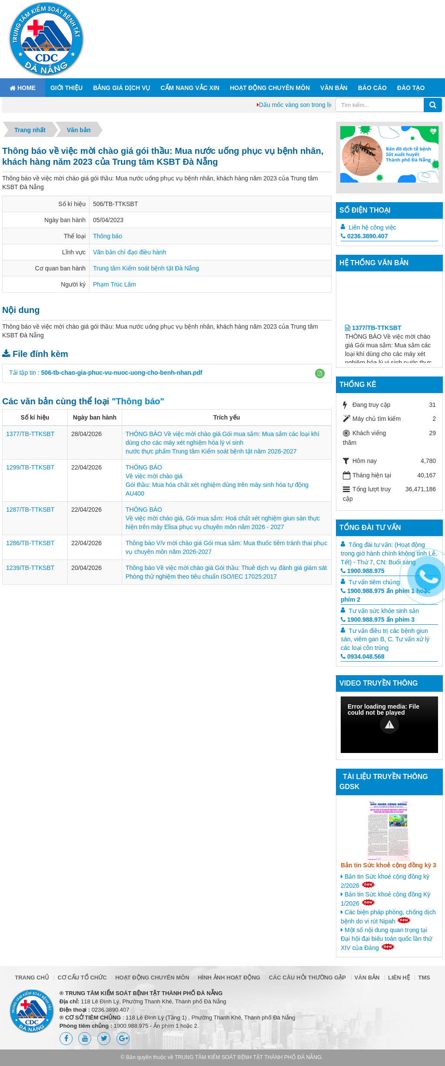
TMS (424, 977)
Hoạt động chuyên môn (270, 87)
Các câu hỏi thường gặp (307, 977)
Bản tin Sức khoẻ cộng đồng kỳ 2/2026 (385, 881)
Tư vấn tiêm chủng (374, 582)
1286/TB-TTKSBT (30, 543)
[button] (320, 373)
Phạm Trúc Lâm (114, 284)
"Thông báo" (138, 401)
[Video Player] (389, 724)
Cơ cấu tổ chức (81, 977)
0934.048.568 (363, 656)
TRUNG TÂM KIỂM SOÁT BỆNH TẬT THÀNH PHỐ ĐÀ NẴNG (248, 1057)
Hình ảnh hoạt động (229, 977)
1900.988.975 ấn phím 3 (378, 619)
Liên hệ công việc (372, 227)
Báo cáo (372, 87)
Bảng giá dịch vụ (121, 87)
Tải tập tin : (106, 372)
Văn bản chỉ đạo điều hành (129, 252)
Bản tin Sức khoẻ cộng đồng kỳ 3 (388, 865)
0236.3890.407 (364, 236)
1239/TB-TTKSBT (30, 567)
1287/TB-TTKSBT (30, 509)
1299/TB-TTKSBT (30, 467)
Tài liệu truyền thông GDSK (383, 781)
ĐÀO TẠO (411, 87)
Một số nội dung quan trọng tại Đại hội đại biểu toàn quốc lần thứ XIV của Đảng (386, 938)
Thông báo (107, 236)
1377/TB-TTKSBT (30, 433)
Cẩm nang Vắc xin (189, 87)
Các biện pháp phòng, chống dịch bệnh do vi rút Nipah (388, 917)
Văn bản (334, 87)
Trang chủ (32, 977)
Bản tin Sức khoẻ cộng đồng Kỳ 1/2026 (385, 899)
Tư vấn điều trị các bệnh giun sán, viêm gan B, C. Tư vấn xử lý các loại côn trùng (385, 639)
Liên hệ (399, 977)
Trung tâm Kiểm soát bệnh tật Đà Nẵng (146, 268)
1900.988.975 (363, 570)
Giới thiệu (66, 87)
